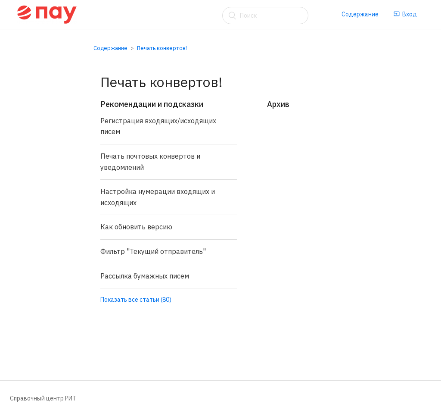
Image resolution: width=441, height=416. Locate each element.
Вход (405, 14)
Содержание (360, 14)
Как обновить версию (136, 226)
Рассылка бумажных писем (144, 276)
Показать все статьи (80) (135, 299)
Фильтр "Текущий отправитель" (153, 251)
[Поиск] (265, 15)
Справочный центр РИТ (43, 398)
